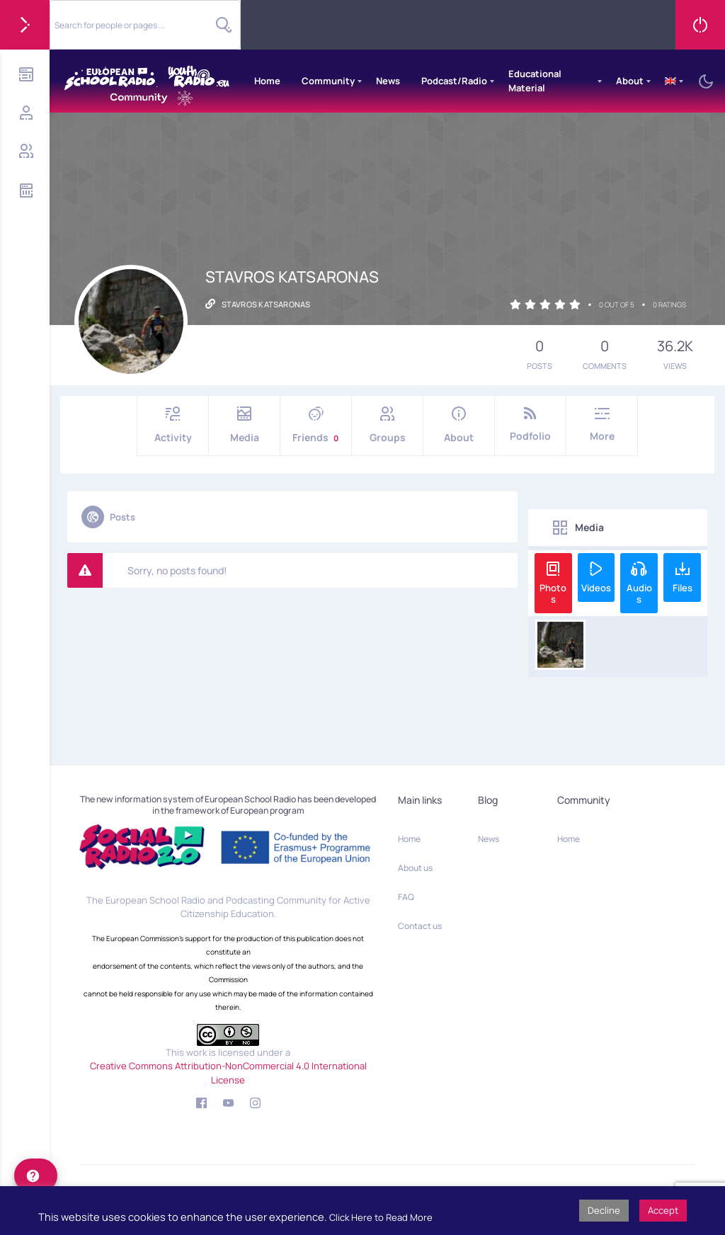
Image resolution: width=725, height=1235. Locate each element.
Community (328, 80)
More (601, 424)
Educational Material (534, 80)
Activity (172, 425)
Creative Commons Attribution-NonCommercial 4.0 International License (228, 1072)
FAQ (406, 897)
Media (244, 425)
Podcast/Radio (454, 80)
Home (267, 80)
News (388, 80)
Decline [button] (604, 1210)
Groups (387, 425)
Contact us (420, 926)
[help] (35, 1176)
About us (415, 868)
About (630, 80)
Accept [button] (663, 1210)
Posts (108, 517)
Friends (315, 425)
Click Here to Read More (381, 1217)
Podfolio (530, 424)
